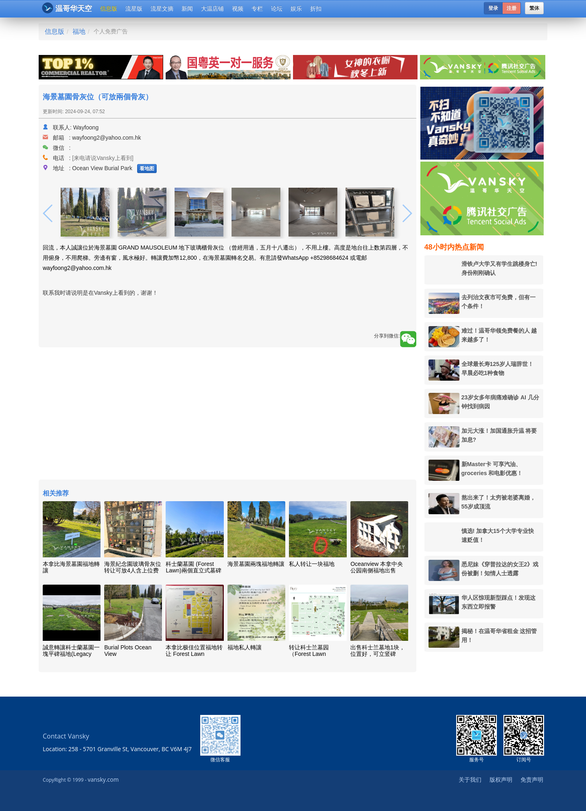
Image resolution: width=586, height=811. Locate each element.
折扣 (315, 8)
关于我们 (470, 779)
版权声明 (501, 779)
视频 (237, 8)
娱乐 (296, 8)
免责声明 (531, 779)
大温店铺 (212, 8)
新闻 (187, 8)
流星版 (133, 8)
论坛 (276, 8)
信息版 (108, 8)
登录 (493, 8)
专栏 (257, 8)
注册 (511, 8)
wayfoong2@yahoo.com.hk (106, 137)
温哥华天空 (67, 7)
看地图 (147, 168)
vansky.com (102, 779)
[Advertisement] (227, 414)
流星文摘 (162, 8)
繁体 (534, 8)
